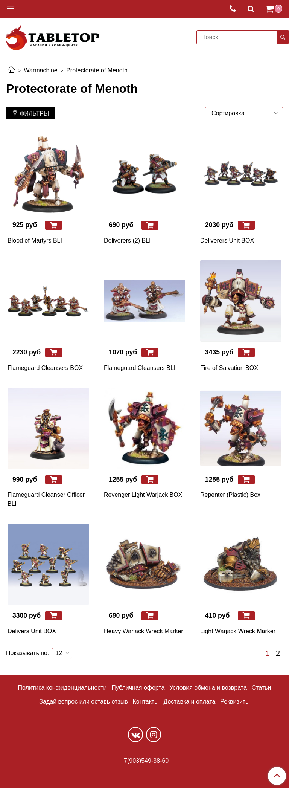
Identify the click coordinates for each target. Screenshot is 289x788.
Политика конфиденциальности (62, 687)
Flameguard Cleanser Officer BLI (46, 499)
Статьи (261, 687)
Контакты (146, 701)
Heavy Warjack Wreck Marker (143, 631)
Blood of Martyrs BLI (35, 240)
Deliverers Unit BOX (227, 240)
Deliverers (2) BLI (127, 240)
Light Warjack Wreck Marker (237, 631)
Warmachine (40, 70)
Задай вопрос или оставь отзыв (83, 701)
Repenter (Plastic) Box (230, 495)
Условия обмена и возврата (208, 687)
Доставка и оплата (189, 701)
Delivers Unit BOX (32, 631)
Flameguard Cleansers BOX (45, 368)
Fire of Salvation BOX (229, 368)
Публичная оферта (137, 687)
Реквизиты (234, 701)
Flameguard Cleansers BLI (139, 368)
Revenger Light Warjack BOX (143, 495)
